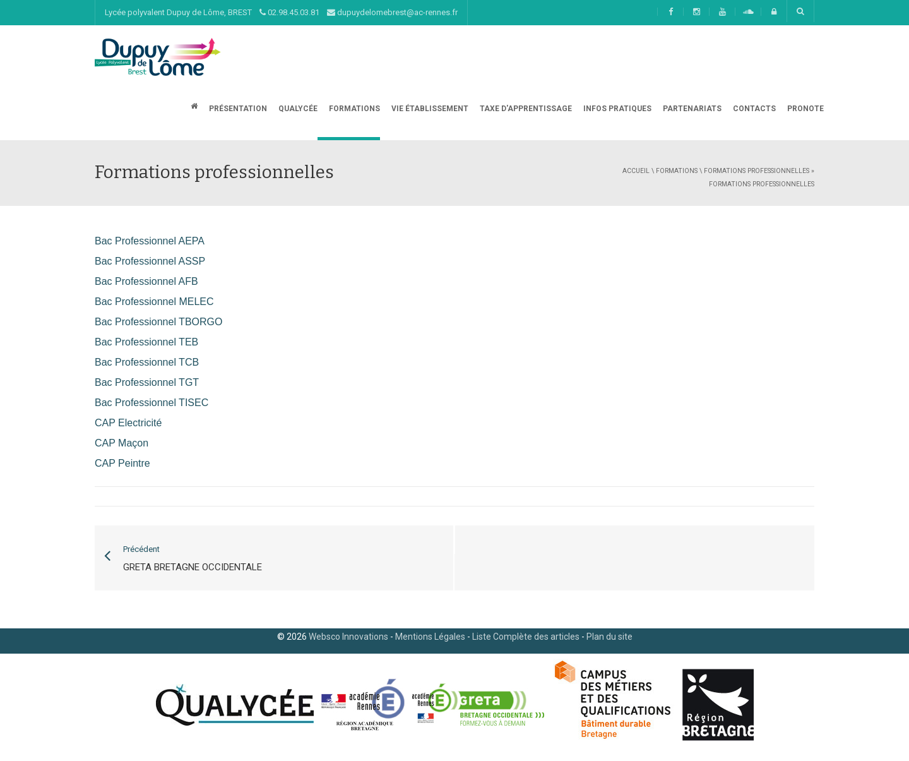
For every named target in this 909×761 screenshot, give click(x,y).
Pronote (804, 108)
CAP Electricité (128, 422)
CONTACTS (753, 108)
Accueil (636, 171)
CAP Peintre (122, 463)
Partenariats (691, 108)
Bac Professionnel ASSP (150, 261)
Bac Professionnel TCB (147, 362)
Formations (353, 108)
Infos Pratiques (616, 108)
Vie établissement (428, 108)
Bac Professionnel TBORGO (158, 321)
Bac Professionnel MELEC (154, 301)
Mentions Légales (430, 637)
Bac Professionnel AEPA (150, 241)
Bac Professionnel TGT (147, 382)
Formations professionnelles (756, 171)
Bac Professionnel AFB (146, 281)
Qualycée (297, 108)
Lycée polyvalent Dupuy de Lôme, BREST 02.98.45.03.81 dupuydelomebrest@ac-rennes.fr (281, 12)
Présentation (237, 108)
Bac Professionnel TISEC (151, 402)
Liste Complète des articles (525, 637)
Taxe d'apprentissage (525, 108)
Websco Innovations (348, 637)
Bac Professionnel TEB (146, 342)
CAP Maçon (121, 443)
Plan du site (609, 637)
